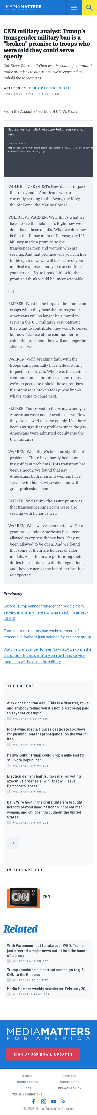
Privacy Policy (69, 1088)
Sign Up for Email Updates (43, 1054)
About (27, 1075)
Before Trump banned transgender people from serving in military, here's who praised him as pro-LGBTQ (46, 612)
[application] (48, 152)
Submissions (70, 1082)
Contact (70, 1075)
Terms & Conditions (27, 1094)
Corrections (27, 1082)
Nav (70, 7)
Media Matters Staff (49, 88)
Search (89, 7)
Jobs (27, 1088)
